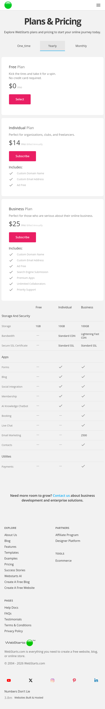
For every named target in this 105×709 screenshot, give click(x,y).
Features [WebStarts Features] (10, 547)
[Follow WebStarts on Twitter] (30, 680)
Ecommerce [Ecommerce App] (63, 561)
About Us (10, 535)
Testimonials (13, 619)
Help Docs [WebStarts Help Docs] (11, 608)
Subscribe (22, 156)
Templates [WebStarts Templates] (11, 553)
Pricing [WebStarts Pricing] (9, 564)
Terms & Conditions (17, 625)
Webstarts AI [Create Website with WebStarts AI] (13, 576)
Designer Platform (67, 541)
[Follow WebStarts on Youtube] (9, 680)
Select (20, 99)
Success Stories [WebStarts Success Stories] (14, 570)
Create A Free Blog (17, 582)
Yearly (52, 46)
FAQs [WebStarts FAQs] (7, 613)
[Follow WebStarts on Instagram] (52, 680)
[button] (98, 5)
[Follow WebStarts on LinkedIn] (96, 680)
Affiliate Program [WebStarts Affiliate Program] (66, 535)
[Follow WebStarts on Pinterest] (74, 680)
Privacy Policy (13, 631)
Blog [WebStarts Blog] (7, 541)
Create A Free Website (19, 588)
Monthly (81, 46)
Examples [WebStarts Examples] (10, 558)
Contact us (61, 495)
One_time (23, 46)
